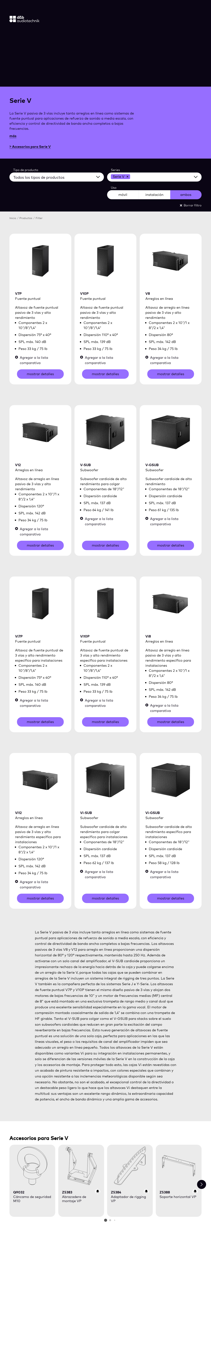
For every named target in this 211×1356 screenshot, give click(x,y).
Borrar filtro (191, 205)
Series (115, 169)
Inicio (13, 218)
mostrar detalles (40, 374)
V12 (18, 465)
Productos (26, 218)
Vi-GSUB (152, 813)
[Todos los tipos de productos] (59, 176)
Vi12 (18, 813)
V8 (147, 293)
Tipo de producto (25, 169)
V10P (84, 293)
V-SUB (85, 465)
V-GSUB (152, 465)
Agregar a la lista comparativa (31, 360)
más (12, 136)
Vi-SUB (86, 813)
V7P (18, 293)
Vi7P (19, 636)
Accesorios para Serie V (30, 146)
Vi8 (148, 636)
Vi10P (85, 636)
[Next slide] (201, 1184)
